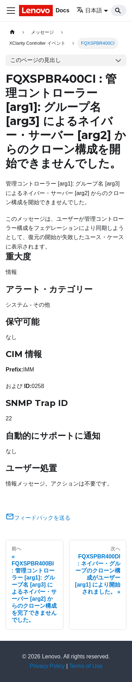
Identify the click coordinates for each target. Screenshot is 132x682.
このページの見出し (35, 60)
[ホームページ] (12, 32)
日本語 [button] (89, 10)
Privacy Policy (47, 666)
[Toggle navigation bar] (11, 10)
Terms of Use (85, 666)
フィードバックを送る (38, 518)
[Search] (118, 10)
